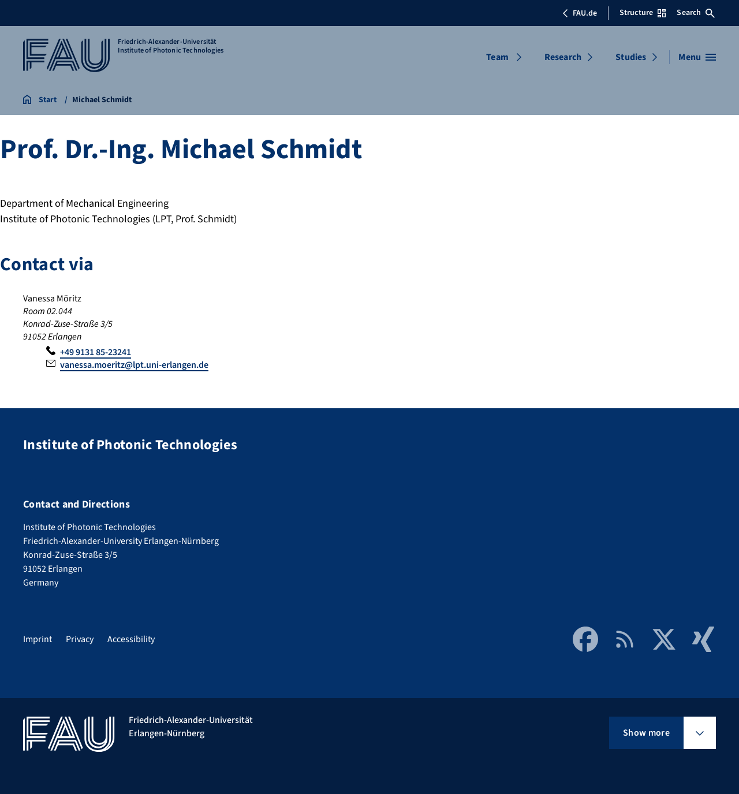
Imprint (37, 639)
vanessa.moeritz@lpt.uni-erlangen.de (134, 365)
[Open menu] (697, 57)
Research (562, 57)
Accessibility (131, 639)
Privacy (80, 639)
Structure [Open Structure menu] (642, 12)
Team (497, 57)
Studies (630, 57)
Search (696, 12)
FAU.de (580, 13)
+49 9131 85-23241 (95, 352)
